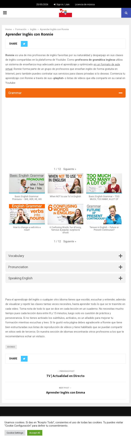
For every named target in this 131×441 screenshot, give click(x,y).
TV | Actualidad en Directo (65, 376)
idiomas (11, 347)
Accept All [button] (34, 432)
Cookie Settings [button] (15, 432)
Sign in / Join (61, 4)
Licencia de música (85, 4)
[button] (70, 169)
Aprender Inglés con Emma (65, 392)
